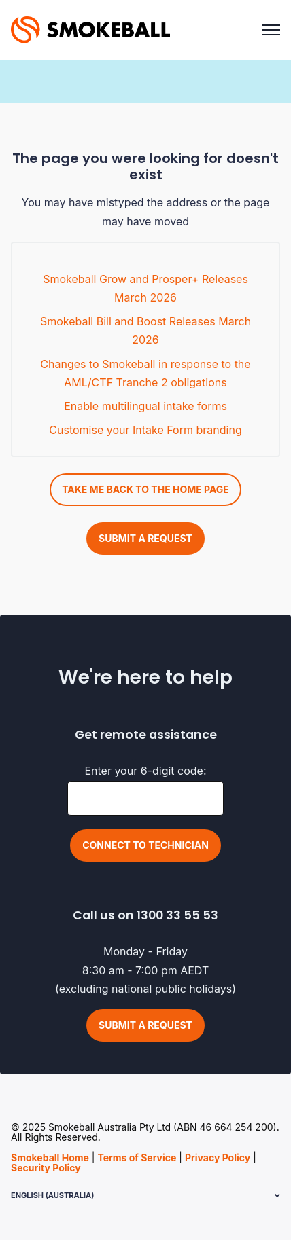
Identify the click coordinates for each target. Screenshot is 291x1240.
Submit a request (145, 538)
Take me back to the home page (145, 489)
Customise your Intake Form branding (145, 430)
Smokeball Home (50, 1157)
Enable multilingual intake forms (145, 406)
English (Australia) (52, 1195)
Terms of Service (136, 1157)
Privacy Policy (217, 1157)
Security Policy (46, 1167)
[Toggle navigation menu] (271, 29)
